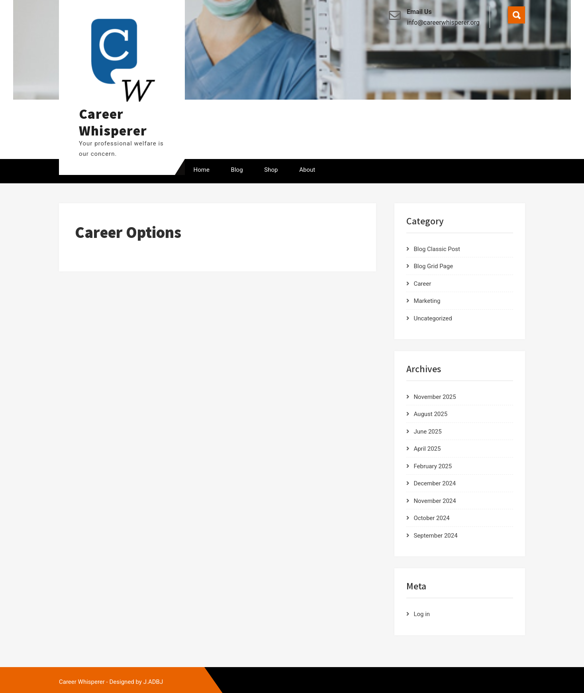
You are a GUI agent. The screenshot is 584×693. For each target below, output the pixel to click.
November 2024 (435, 501)
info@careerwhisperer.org (443, 22)
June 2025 (427, 431)
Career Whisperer (113, 121)
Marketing (427, 300)
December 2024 (435, 483)
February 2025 (433, 466)
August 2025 (430, 414)
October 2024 (431, 518)
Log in (422, 614)
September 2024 (435, 535)
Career (422, 283)
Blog (237, 169)
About (307, 169)
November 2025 (435, 396)
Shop (271, 169)
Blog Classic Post (437, 249)
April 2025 (427, 448)
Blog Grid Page (433, 266)
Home (202, 169)
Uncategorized (433, 318)
